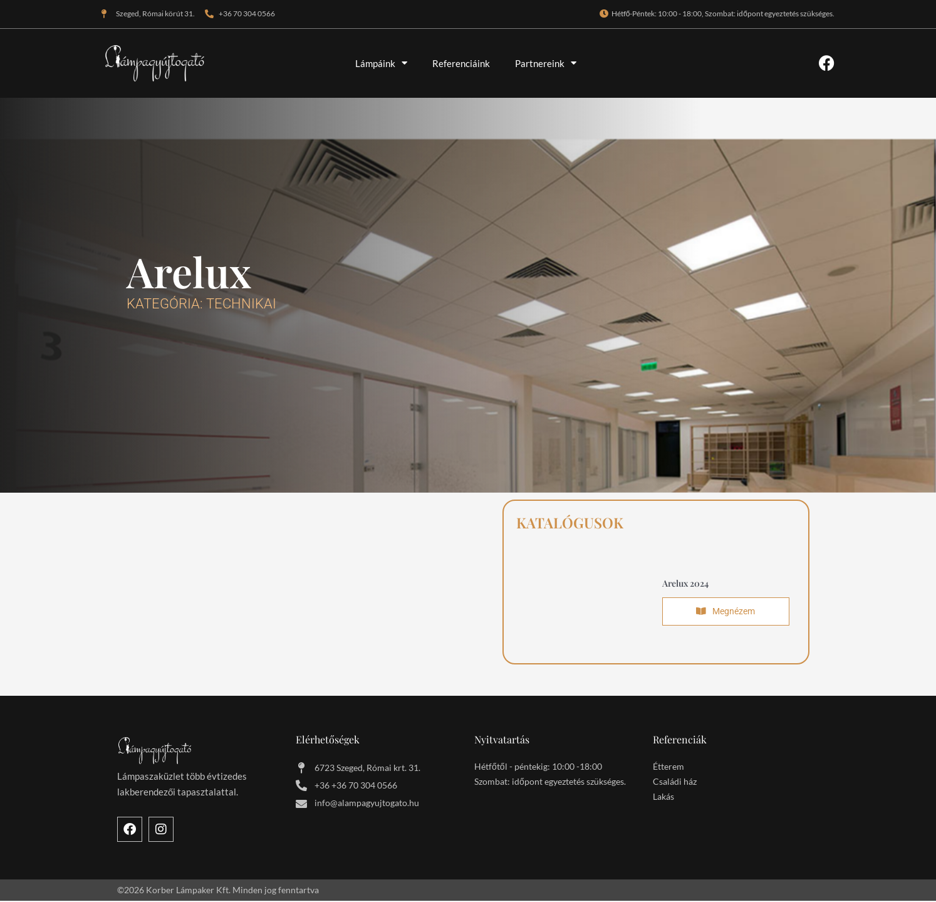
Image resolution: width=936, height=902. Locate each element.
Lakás (663, 797)
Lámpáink (381, 63)
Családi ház (675, 782)
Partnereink (545, 63)
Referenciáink (461, 63)
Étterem (668, 767)
